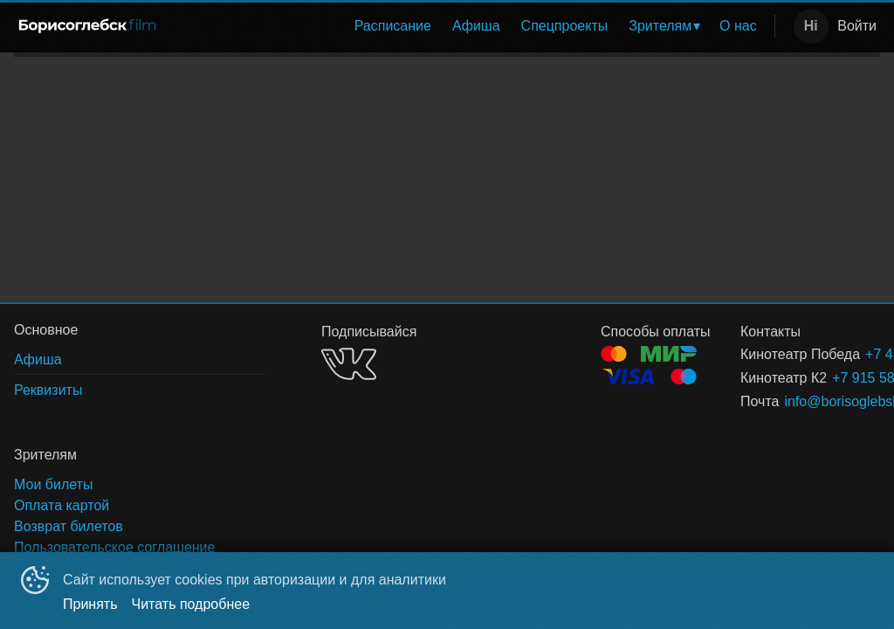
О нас (738, 25)
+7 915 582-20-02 (835, 377)
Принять (90, 604)
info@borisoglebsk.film (811, 401)
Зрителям (660, 25)
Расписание (392, 25)
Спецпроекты (565, 25)
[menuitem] (393, 26)
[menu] (471, 26)
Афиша (476, 25)
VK (348, 364)
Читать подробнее (191, 604)
